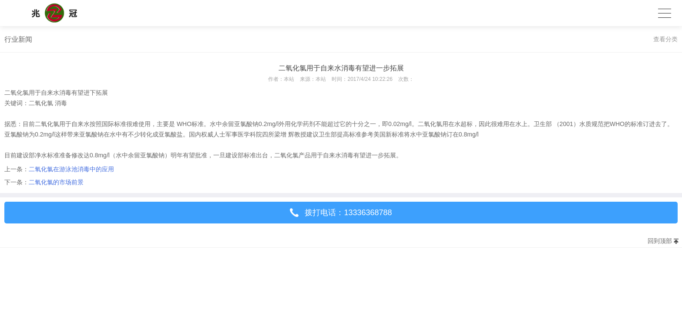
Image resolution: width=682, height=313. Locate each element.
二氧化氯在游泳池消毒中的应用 (71, 169)
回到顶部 (660, 240)
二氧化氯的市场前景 (56, 182)
